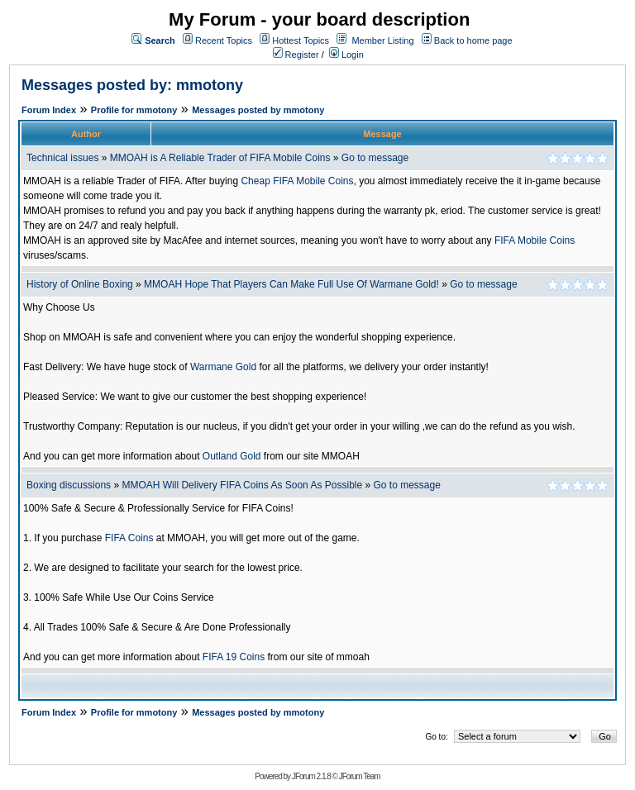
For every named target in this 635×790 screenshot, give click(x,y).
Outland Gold (232, 456)
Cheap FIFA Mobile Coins (297, 181)
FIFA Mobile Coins (534, 240)
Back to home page (473, 40)
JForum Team (359, 776)
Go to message (374, 158)
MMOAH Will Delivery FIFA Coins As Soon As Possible (242, 485)
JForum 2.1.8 (311, 776)
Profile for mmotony (134, 110)
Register (296, 54)
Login (346, 54)
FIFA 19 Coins (234, 657)
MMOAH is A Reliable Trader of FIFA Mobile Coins (220, 158)
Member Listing (382, 40)
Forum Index (48, 110)
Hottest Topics (300, 40)
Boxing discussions (68, 485)
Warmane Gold (223, 367)
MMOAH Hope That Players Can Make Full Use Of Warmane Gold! (291, 284)
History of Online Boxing (79, 284)
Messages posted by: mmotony (132, 85)
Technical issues (62, 158)
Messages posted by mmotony (258, 110)
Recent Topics (223, 40)
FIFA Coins (129, 538)
